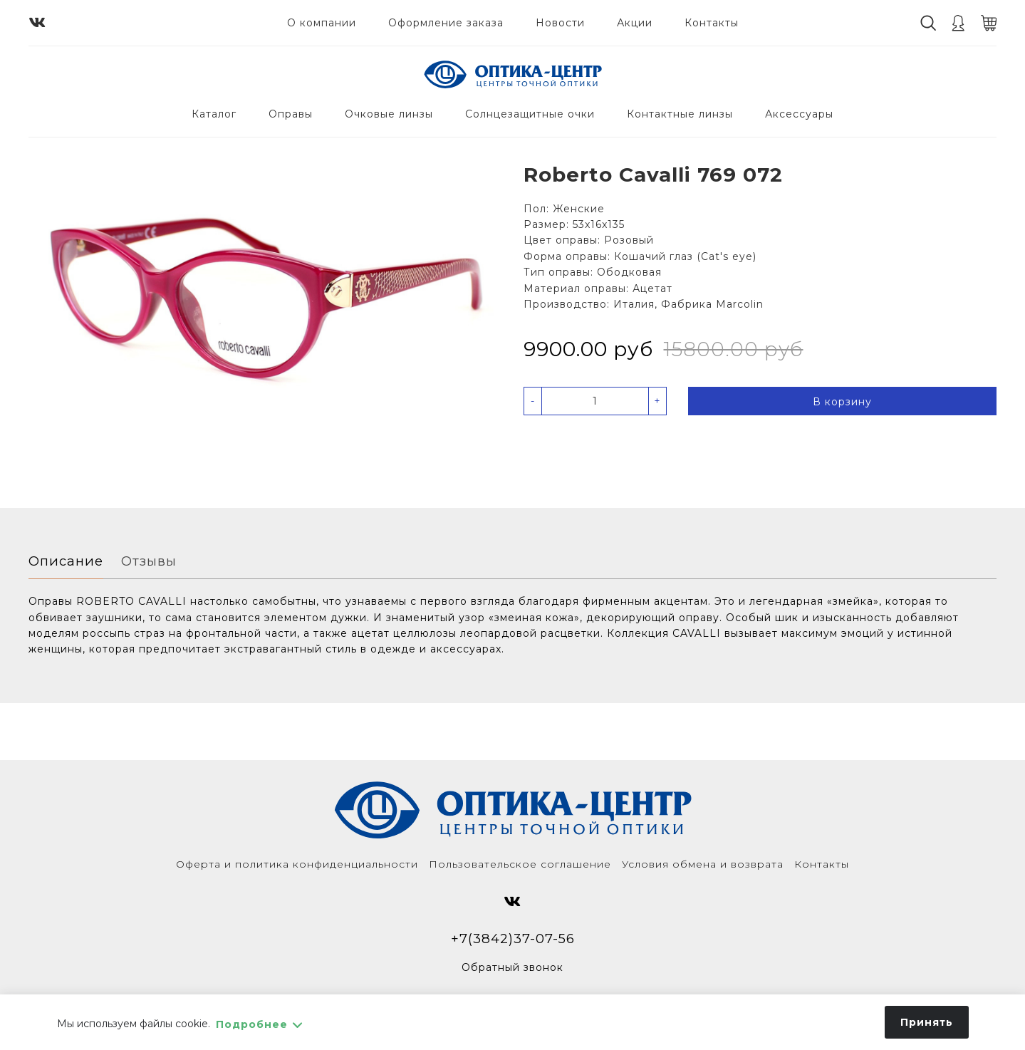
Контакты (712, 22)
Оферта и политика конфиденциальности (297, 864)
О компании (321, 22)
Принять (926, 1022)
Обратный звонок (512, 967)
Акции (634, 22)
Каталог (214, 114)
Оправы (291, 114)
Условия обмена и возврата (703, 864)
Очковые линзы (389, 114)
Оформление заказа (446, 22)
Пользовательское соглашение (520, 864)
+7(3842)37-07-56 (513, 938)
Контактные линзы (680, 114)
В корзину (842, 401)
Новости (560, 22)
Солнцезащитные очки (530, 114)
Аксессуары (799, 114)
